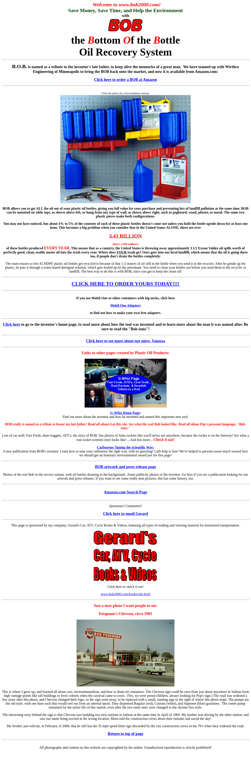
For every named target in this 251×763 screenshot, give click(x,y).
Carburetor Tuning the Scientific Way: (125, 447)
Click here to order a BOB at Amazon (125, 79)
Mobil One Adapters (125, 305)
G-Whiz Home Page (125, 413)
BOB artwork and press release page (125, 467)
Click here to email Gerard (125, 513)
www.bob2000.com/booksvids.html (125, 594)
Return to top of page (125, 734)
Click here (12, 324)
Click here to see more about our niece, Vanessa (125, 341)
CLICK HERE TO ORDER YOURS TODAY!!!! (125, 283)
